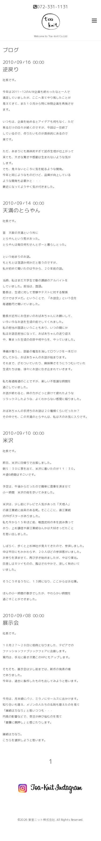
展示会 (11, 622)
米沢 (8, 440)
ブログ (11, 50)
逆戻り (11, 69)
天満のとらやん (21, 210)
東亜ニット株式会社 (41, 820)
